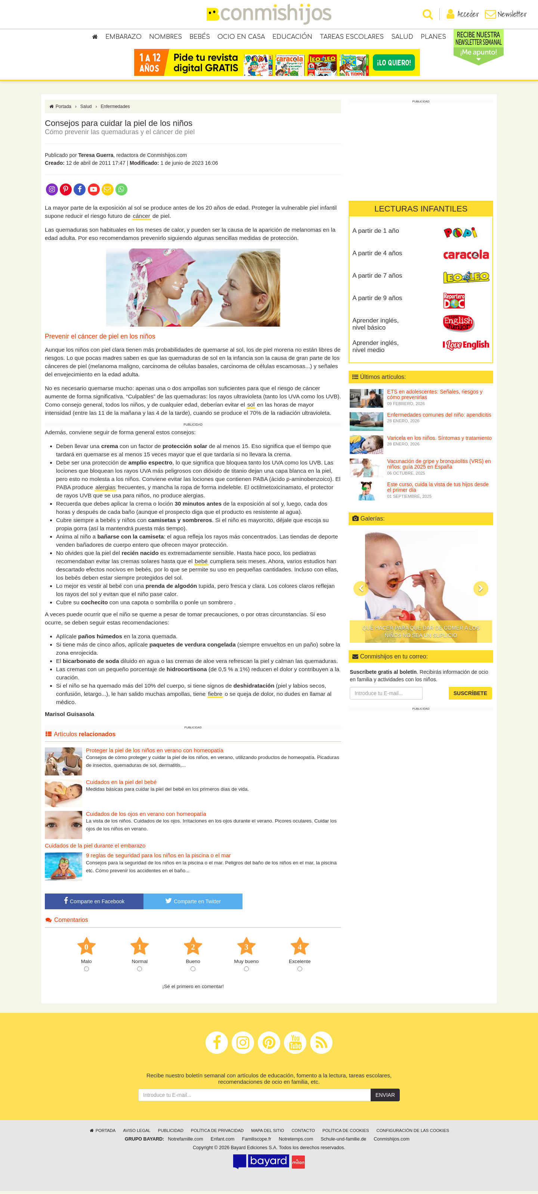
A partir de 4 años (377, 256)
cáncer (141, 219)
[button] (360, 591)
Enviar (385, 1098)
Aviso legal (136, 1133)
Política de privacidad (217, 1133)
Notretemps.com (296, 1142)
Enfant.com (223, 1142)
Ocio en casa (241, 37)
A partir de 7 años (377, 278)
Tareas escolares (352, 37)
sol (251, 407)
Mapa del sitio (267, 1133)
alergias (105, 490)
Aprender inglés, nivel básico (375, 327)
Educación (292, 37)
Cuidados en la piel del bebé (121, 784)
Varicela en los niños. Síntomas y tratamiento (439, 441)
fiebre (215, 697)
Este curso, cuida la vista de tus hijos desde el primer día (438, 490)
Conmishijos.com (391, 1142)
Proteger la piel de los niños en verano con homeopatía (154, 753)
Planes (433, 37)
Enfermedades (115, 109)
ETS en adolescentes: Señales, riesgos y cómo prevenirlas (434, 397)
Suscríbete (470, 696)
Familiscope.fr (256, 1142)
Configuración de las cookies (413, 1133)
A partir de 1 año (375, 233)
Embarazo (123, 37)
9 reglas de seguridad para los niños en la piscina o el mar (158, 858)
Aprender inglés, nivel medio (375, 349)
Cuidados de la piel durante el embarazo (95, 848)
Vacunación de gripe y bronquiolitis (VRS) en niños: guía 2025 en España (439, 467)
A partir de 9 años (377, 301)
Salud (402, 37)
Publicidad (170, 1133)
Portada (60, 109)
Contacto (303, 1133)
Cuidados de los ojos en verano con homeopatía (146, 816)
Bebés (199, 37)
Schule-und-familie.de (343, 1142)
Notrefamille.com (185, 1142)
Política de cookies (345, 1133)
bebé (201, 564)
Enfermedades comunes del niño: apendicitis (439, 418)
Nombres (165, 37)
